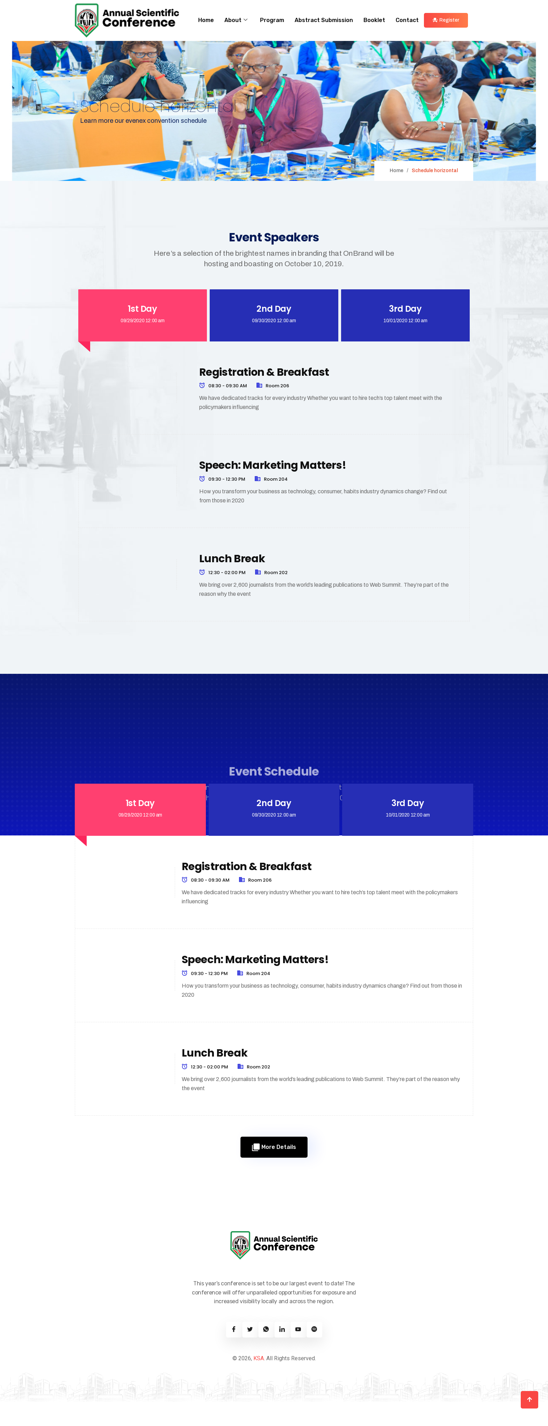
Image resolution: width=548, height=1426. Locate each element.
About (235, 20)
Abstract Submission (324, 20)
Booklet (374, 20)
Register (446, 20)
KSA (258, 1382)
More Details (274, 1172)
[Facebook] (234, 1354)
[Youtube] (298, 1354)
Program (272, 20)
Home (206, 20)
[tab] (142, 328)
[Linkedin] (282, 1354)
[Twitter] (250, 1354)
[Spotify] (314, 1354)
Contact (407, 20)
